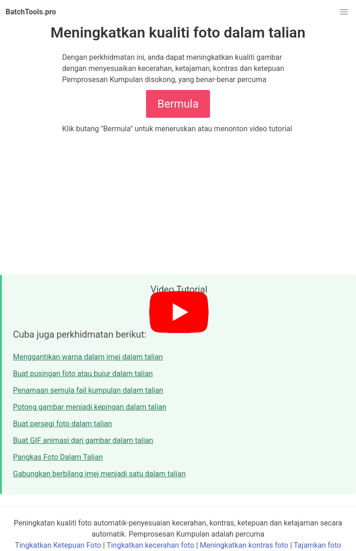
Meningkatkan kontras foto (244, 545)
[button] (344, 12)
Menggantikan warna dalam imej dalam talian (88, 356)
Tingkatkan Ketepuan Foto (58, 545)
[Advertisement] (178, 204)
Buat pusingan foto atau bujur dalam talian (83, 373)
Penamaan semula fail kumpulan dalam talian (88, 390)
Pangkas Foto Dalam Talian (58, 457)
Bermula (178, 103)
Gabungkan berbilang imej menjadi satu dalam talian (99, 473)
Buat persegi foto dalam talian (62, 423)
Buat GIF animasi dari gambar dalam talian (83, 440)
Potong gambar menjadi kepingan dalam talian (89, 407)
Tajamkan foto (317, 545)
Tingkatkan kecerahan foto (150, 545)
